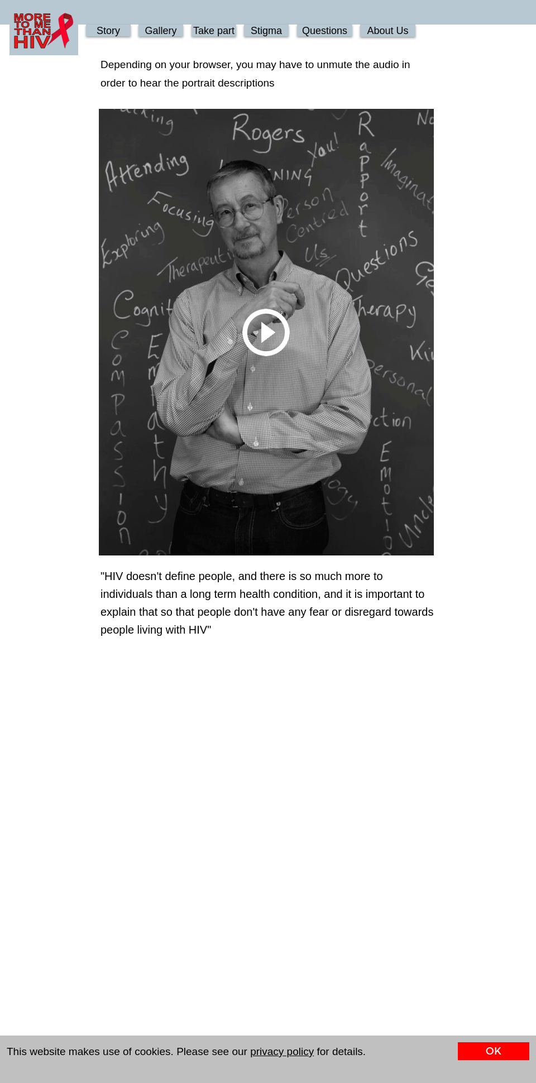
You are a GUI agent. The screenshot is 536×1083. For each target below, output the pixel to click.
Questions (324, 30)
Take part (213, 30)
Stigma (266, 30)
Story (108, 30)
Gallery (160, 30)
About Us (387, 30)
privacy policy (282, 1051)
